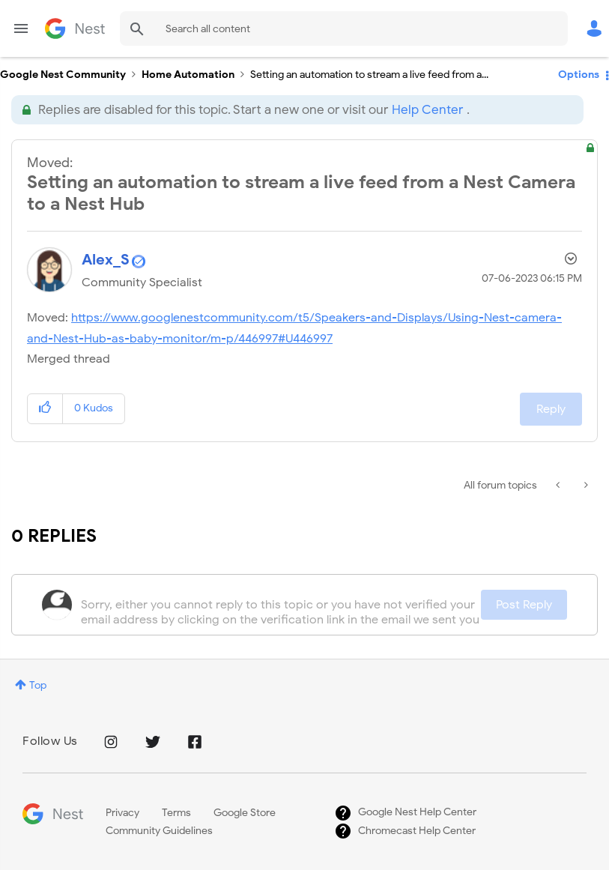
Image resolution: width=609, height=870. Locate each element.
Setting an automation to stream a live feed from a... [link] (369, 74)
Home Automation (188, 74)
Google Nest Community (75, 28)
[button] (45, 408)
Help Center (427, 110)
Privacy (122, 812)
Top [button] (37, 685)
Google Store (244, 812)
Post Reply (524, 604)
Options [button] (578, 74)
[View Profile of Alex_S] (106, 259)
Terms (176, 812)
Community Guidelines (159, 830)
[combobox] (344, 28)
